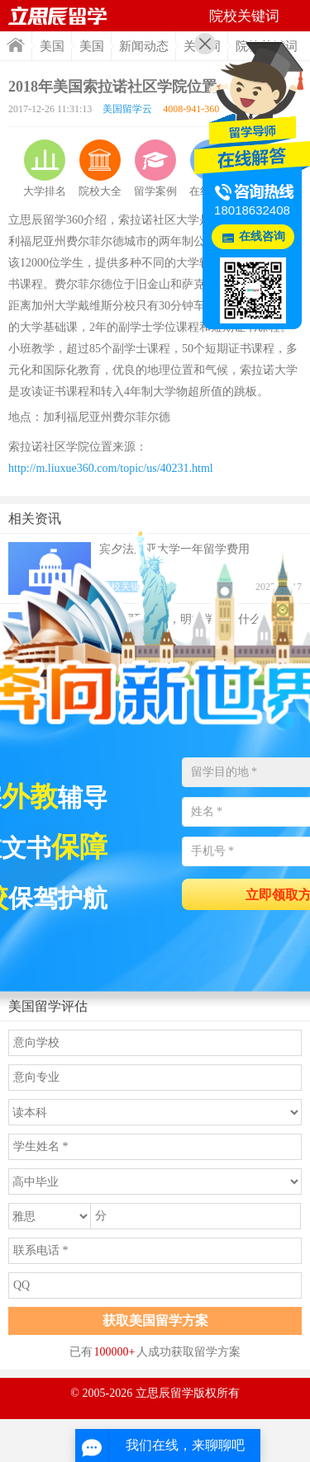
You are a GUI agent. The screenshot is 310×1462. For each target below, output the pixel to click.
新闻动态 (144, 46)
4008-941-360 (191, 109)
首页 (16, 45)
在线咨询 (262, 236)
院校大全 (100, 168)
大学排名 (44, 168)
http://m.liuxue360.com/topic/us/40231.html (110, 468)
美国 (52, 46)
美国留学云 (127, 109)
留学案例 (155, 168)
